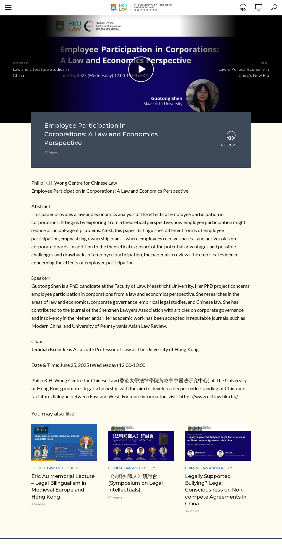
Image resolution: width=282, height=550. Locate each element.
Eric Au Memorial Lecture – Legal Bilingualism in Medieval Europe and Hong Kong (62, 486)
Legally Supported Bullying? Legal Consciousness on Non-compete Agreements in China (215, 489)
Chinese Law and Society (54, 468)
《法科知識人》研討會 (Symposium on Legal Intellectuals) (135, 482)
